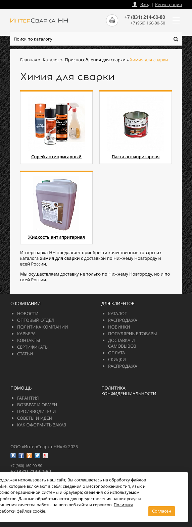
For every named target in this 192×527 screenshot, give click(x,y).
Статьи (25, 354)
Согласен (161, 511)
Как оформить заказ (41, 425)
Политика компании (42, 327)
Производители (36, 411)
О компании (25, 303)
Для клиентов (118, 303)
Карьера (26, 334)
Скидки (117, 359)
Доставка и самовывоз (122, 343)
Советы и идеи (34, 418)
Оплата (116, 353)
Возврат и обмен (37, 405)
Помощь (21, 388)
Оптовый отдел (35, 320)
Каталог (117, 313)
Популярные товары (132, 334)
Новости (28, 313)
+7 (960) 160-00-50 (148, 23)
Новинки (119, 327)
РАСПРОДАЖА (122, 320)
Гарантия (28, 398)
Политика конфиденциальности (128, 391)
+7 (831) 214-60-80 (145, 17)
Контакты (28, 340)
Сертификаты (33, 347)
